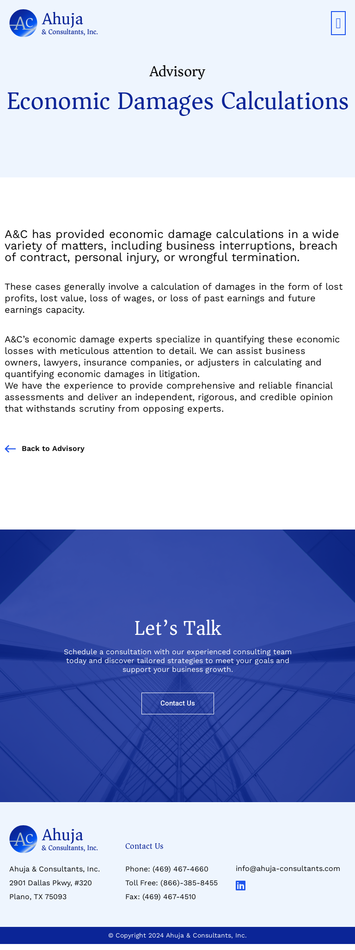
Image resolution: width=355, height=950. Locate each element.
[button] (338, 23)
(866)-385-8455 (189, 882)
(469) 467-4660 (180, 869)
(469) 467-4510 (169, 896)
